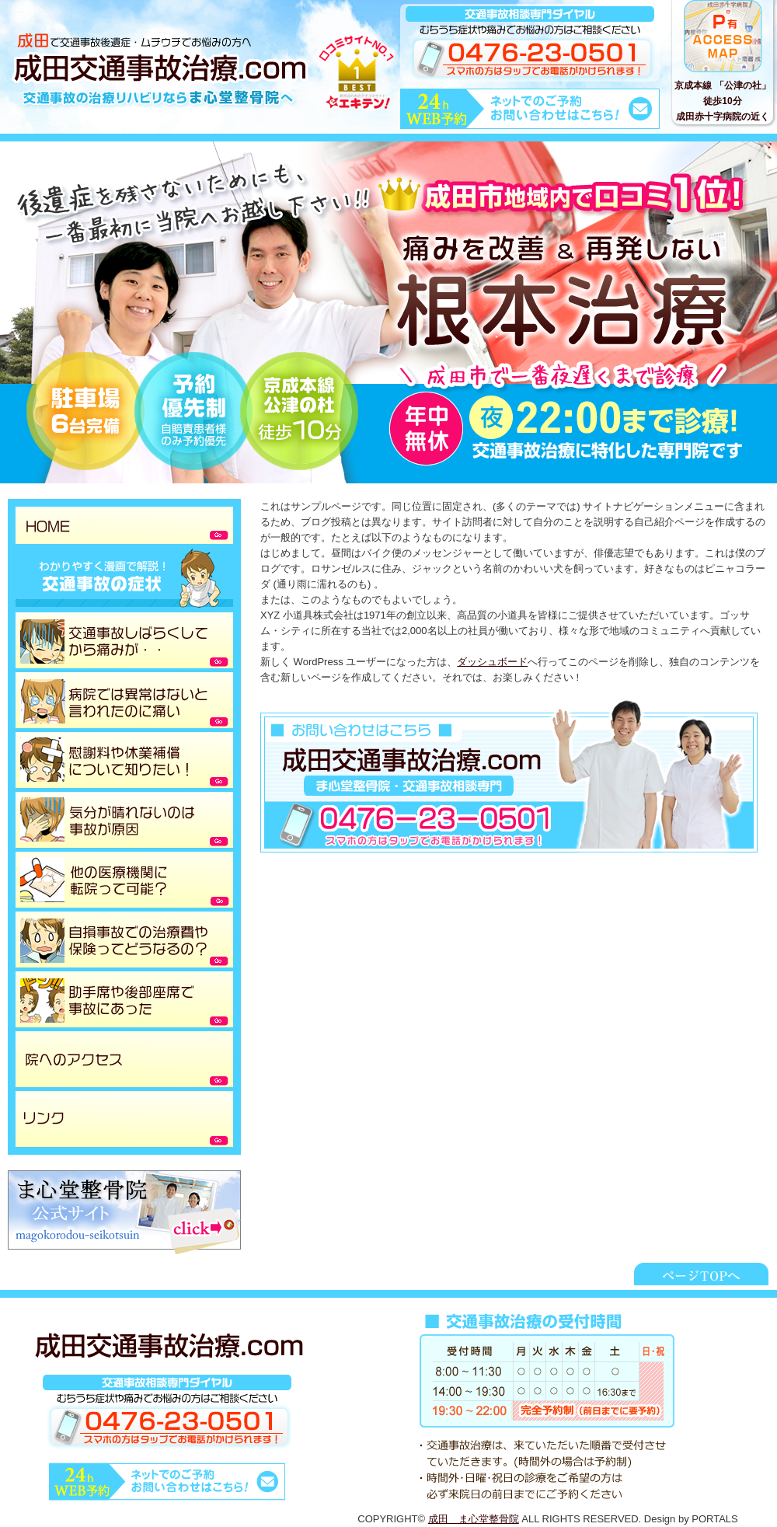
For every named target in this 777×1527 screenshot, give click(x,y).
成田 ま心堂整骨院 (473, 1519)
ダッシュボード (492, 662)
